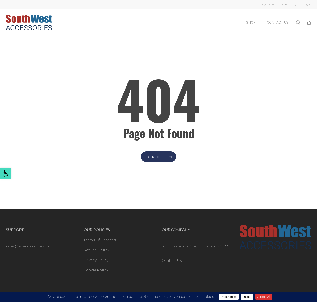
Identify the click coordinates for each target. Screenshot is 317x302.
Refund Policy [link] (96, 250)
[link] (5, 173)
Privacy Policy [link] (96, 260)
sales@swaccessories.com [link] (29, 246)
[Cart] (309, 22)
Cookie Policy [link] (96, 270)
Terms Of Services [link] (100, 240)
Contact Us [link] (172, 260)
